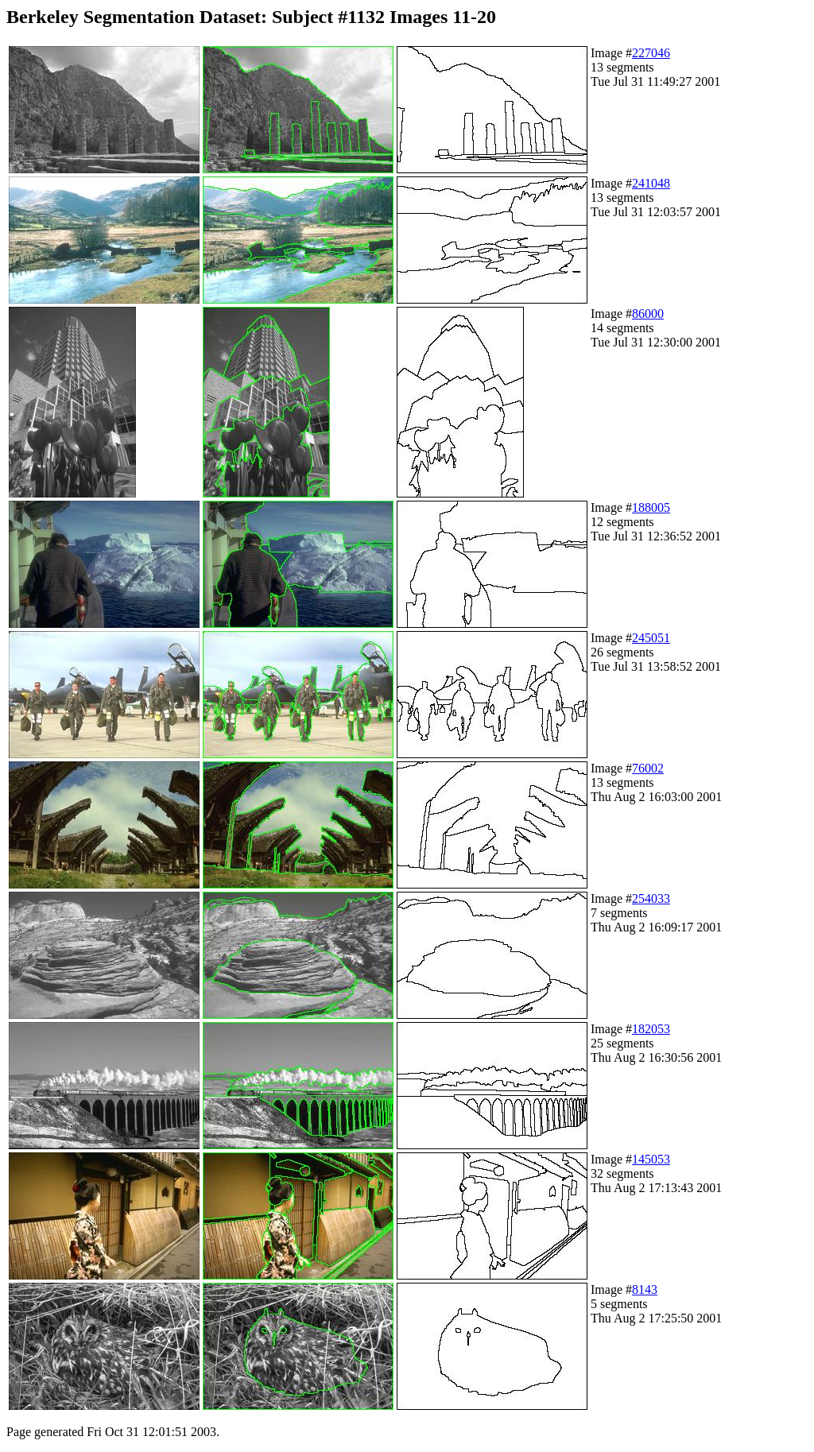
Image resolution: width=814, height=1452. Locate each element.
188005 (651, 507)
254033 (651, 898)
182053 (651, 1029)
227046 (651, 53)
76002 (648, 768)
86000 (648, 313)
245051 (651, 638)
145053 (651, 1159)
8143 (644, 1289)
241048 (651, 183)
